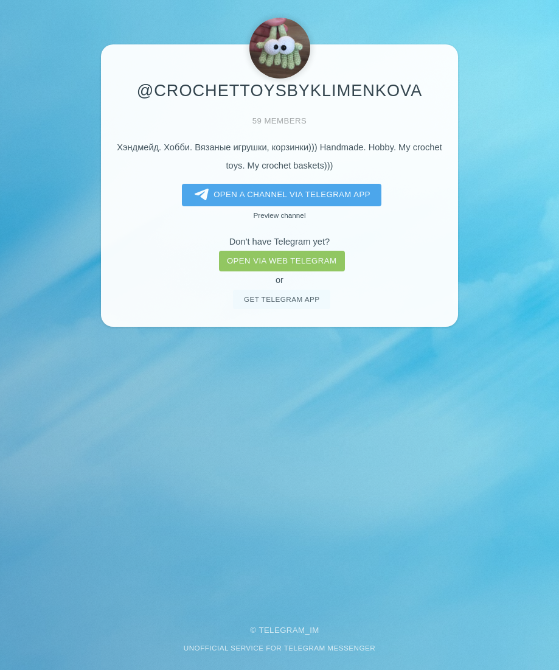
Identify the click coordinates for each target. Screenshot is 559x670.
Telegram (282, 630)
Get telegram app (281, 299)
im (314, 630)
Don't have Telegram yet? (279, 241)
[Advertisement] (279, 468)
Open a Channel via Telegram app (280, 195)
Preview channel (280, 215)
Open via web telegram (281, 260)
